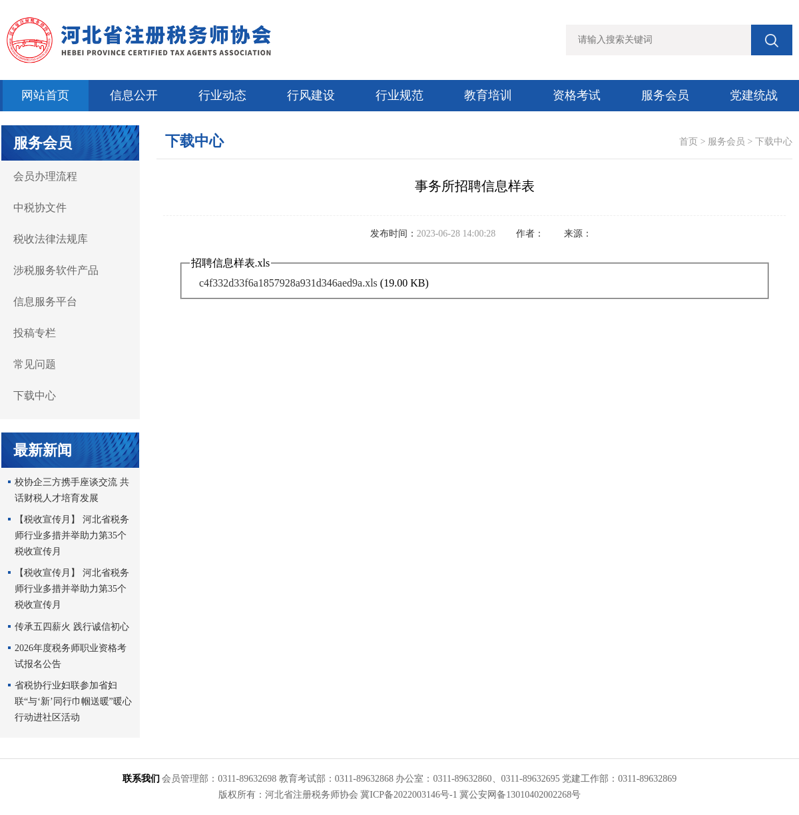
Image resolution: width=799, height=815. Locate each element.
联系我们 (141, 779)
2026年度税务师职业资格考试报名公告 (71, 656)
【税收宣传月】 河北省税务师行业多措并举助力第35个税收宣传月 (72, 535)
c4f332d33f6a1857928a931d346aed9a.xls (288, 283)
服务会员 (665, 95)
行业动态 (222, 95)
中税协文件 (40, 207)
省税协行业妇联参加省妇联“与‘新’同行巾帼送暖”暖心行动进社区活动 (73, 701)
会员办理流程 (45, 176)
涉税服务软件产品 (56, 270)
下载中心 (34, 395)
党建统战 (754, 95)
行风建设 (311, 95)
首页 (688, 142)
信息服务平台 (45, 301)
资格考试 (577, 95)
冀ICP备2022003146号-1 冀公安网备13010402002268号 (470, 795)
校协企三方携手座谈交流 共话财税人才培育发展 (72, 490)
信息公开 (134, 95)
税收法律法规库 (50, 239)
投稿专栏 (34, 333)
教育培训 (488, 95)
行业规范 (399, 95)
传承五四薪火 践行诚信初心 (72, 627)
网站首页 (45, 95)
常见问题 (34, 364)
